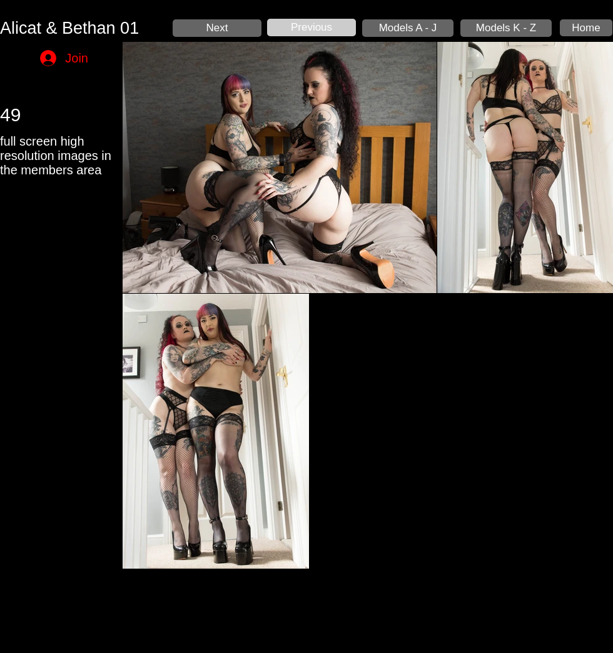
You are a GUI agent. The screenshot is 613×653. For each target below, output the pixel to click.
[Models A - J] (407, 28)
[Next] (217, 28)
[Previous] (311, 27)
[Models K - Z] (506, 28)
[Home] (586, 27)
